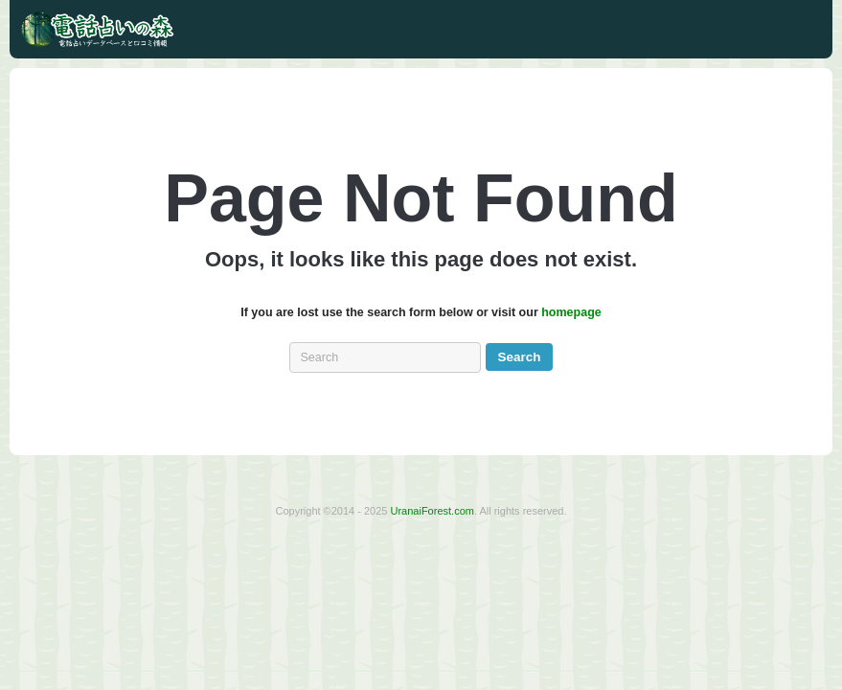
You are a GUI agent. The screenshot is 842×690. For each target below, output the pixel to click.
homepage (571, 312)
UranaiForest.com (432, 511)
